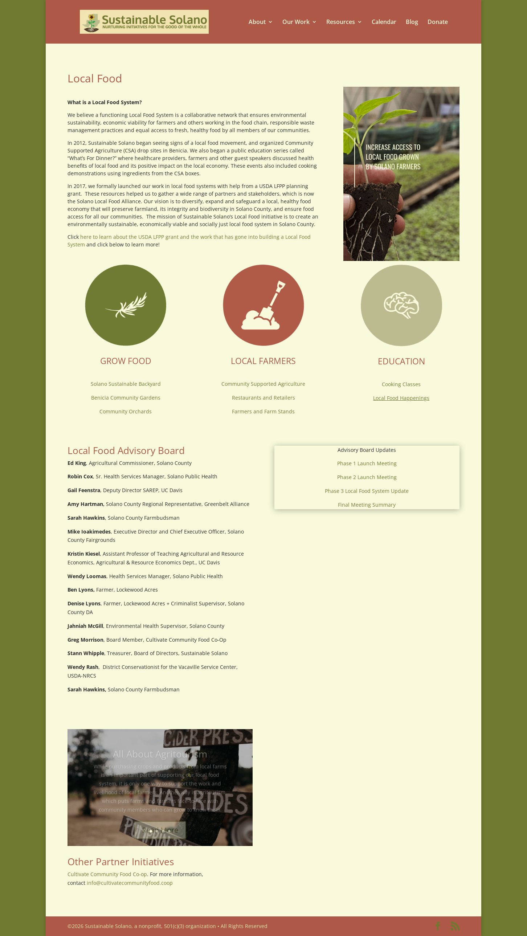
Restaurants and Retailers (263, 397)
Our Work (296, 22)
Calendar (384, 22)
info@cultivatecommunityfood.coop (130, 882)
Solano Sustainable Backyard (126, 383)
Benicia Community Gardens (125, 397)
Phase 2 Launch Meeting (367, 477)
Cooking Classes (401, 384)
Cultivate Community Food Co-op (107, 874)
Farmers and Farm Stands (263, 411)
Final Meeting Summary (367, 504)
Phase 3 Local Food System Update (367, 490)
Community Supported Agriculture (263, 383)
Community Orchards (125, 411)
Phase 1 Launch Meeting (367, 463)
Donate (438, 22)
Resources (340, 22)
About (257, 22)
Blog (412, 22)
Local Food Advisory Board (126, 450)
